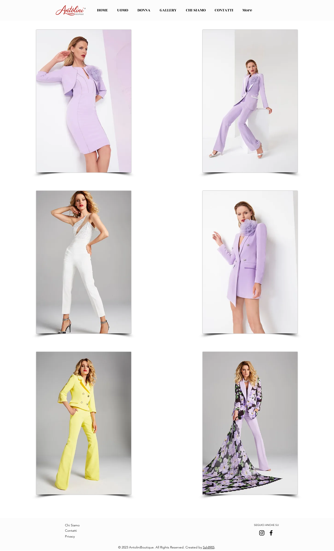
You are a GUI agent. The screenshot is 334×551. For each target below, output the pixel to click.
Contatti (71, 530)
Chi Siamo (72, 525)
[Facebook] (271, 532)
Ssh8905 (208, 547)
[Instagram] (261, 532)
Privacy (70, 536)
